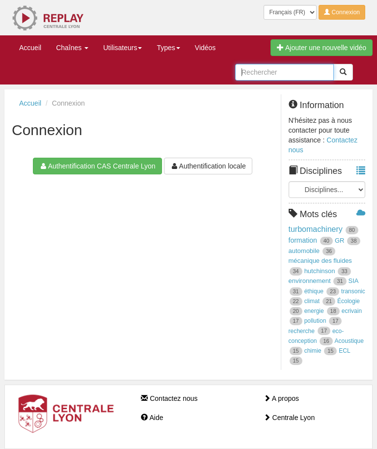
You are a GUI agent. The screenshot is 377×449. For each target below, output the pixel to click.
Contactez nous (169, 398)
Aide (152, 417)
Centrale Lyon (289, 417)
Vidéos (205, 48)
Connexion (342, 12)
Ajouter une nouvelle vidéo (321, 48)
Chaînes (72, 48)
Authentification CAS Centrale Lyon (97, 166)
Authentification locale (208, 166)
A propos (281, 398)
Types (168, 48)
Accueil (30, 48)
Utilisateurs (122, 48)
